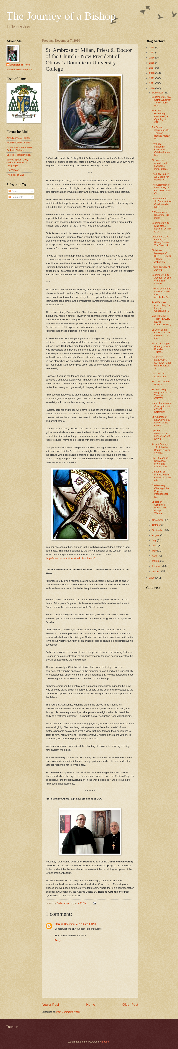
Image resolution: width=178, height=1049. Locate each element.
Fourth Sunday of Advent (160, 268)
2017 (152, 52)
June (155, 545)
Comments (16, 197)
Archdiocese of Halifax (18, 138)
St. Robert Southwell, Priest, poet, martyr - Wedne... (159, 507)
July (154, 540)
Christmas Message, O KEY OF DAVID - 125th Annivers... (161, 256)
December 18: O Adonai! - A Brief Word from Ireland (161, 279)
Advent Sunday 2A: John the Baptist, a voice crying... (160, 448)
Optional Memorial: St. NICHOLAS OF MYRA (160, 434)
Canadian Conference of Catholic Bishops (19, 149)
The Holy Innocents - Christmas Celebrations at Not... (160, 149)
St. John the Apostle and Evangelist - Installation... (159, 164)
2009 (152, 577)
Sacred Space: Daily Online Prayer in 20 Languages (17, 162)
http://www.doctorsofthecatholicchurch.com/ (71, 558)
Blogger (105, 1041)
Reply (58, 940)
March (155, 560)
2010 (152, 88)
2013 (152, 73)
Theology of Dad (15, 174)
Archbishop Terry (20, 64)
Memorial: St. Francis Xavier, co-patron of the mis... (161, 476)
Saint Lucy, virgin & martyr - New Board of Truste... (160, 347)
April (154, 555)
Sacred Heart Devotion (18, 154)
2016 (152, 57)
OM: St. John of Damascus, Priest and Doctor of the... (160, 462)
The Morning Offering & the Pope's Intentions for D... (160, 491)
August (156, 535)
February (157, 566)
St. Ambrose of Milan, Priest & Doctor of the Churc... (160, 421)
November (158, 520)
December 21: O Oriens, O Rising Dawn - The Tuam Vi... (160, 241)
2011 (152, 83)
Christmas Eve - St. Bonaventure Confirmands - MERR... (161, 202)
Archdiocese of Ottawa (18, 142)
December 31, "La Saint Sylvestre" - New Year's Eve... (161, 101)
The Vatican (12, 170)
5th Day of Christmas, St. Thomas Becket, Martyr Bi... (160, 133)
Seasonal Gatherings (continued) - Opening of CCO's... (159, 116)
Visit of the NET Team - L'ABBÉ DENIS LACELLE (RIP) (161, 320)
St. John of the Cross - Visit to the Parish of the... (160, 334)
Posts (13, 191)
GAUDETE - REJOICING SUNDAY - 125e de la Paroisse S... (161, 363)
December (158, 92)
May (154, 550)
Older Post (130, 1004)
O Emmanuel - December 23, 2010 (160, 215)
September (158, 530)
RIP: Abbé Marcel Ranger (160, 383)
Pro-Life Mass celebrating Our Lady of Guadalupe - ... (161, 306)
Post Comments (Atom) (68, 1012)
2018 (152, 47)
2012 (152, 78)
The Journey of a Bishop (61, 16)
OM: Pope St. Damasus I (158, 375)
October (156, 525)
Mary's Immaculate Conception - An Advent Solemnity (161, 407)
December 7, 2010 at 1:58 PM (80, 924)
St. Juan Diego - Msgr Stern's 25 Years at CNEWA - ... (161, 393)
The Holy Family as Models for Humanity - (160, 176)
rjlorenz (59, 924)
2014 (152, 67)
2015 (152, 62)
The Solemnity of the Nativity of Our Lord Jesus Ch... (161, 189)
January (156, 571)
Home (90, 1004)
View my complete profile (19, 69)
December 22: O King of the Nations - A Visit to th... (161, 227)
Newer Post (50, 1004)
